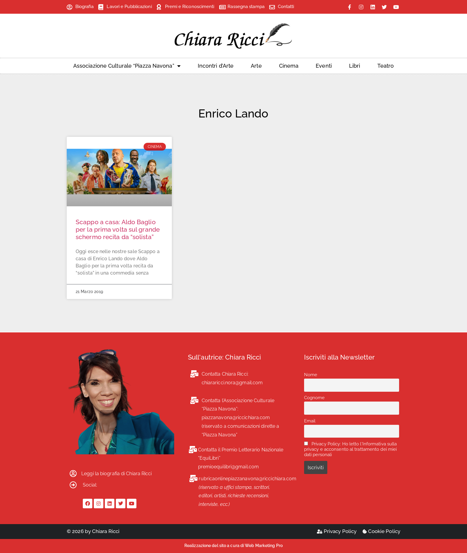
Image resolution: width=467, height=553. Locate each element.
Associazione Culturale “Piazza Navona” (126, 66)
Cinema (289, 66)
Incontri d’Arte (216, 66)
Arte (256, 66)
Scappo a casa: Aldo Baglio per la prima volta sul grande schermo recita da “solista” (118, 229)
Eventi (324, 66)
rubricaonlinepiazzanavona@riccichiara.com (247, 478)
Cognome (314, 397)
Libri (354, 66)
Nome (310, 374)
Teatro (385, 66)
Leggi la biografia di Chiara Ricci (116, 473)
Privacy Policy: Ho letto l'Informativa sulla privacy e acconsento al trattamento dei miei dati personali (350, 449)
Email (310, 421)
